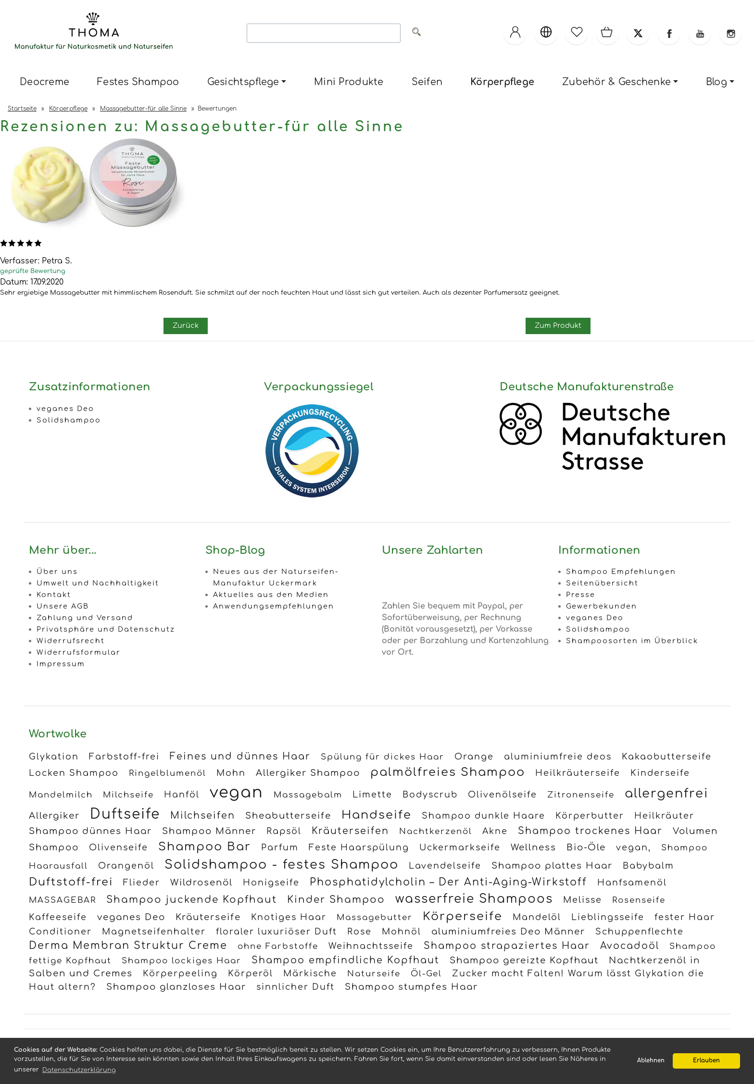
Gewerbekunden (601, 606)
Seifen (427, 82)
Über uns (57, 571)
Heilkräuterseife (577, 773)
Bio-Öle (586, 847)
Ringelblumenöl (167, 773)
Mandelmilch (61, 794)
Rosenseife (639, 900)
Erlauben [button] (706, 1061)
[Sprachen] (545, 33)
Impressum (61, 664)
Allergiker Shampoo (308, 773)
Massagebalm (308, 794)
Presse (580, 594)
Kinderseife (660, 773)
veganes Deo (65, 408)
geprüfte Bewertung (32, 271)
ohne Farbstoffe (278, 946)
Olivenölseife (502, 794)
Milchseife (128, 794)
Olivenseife (118, 847)
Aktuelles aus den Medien (271, 594)
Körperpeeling (180, 973)
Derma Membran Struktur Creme (128, 945)
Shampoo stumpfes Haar (411, 987)
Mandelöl (537, 917)
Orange (474, 756)
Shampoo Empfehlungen (621, 571)
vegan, (633, 847)
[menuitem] (44, 82)
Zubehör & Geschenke (616, 82)
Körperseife (463, 916)
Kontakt (54, 594)
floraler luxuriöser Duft (276, 931)
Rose (359, 931)
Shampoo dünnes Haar (90, 831)
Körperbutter (589, 816)
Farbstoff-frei (124, 756)
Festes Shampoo (138, 82)
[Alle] (416, 33)
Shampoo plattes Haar (552, 866)
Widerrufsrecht (71, 641)
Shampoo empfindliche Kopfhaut (345, 960)
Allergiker (54, 816)
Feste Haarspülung (359, 847)
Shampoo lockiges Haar (181, 960)
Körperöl (250, 973)
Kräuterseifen (350, 831)
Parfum (280, 847)
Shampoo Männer (209, 831)
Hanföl (182, 794)
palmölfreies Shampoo (447, 772)
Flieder (141, 882)
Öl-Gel (426, 973)
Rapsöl (284, 831)
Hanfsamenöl (632, 882)
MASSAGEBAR (62, 900)
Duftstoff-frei (71, 882)
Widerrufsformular (79, 652)
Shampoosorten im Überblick (632, 641)
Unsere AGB (63, 606)
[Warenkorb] (607, 33)
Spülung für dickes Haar (382, 756)
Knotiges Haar (289, 917)
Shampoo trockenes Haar (590, 831)
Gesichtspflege (243, 82)
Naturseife (374, 973)
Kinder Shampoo (336, 899)
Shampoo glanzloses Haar (176, 987)
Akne (495, 831)
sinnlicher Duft (295, 987)
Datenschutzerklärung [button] (79, 1070)
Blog (716, 82)
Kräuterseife (208, 917)
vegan (237, 792)
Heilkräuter (664, 816)
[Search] (324, 33)
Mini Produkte (348, 82)
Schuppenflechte (639, 931)
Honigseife (271, 882)
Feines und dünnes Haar (240, 756)
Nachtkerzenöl (435, 831)
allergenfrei (666, 793)
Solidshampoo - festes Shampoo (281, 865)
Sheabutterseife (288, 816)
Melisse (582, 900)
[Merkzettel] (576, 33)
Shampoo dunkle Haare (483, 816)
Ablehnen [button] (651, 1061)
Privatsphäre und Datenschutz (106, 629)
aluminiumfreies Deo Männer (508, 931)
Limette (372, 794)
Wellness (533, 847)
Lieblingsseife (607, 917)
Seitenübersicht (602, 583)
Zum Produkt (558, 325)
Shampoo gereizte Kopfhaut (524, 960)
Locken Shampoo (74, 773)
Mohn (231, 773)
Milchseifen (202, 815)
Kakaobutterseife (667, 756)
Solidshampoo (69, 420)
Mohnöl (401, 931)
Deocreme (44, 82)
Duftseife (125, 814)
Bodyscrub (430, 794)
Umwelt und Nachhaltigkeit (98, 583)
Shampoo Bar (204, 846)
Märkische (310, 973)
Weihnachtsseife (371, 946)
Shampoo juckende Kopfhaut (191, 899)
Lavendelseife (445, 866)
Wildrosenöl (201, 882)
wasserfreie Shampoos (474, 899)
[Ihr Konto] (515, 33)
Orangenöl (126, 866)
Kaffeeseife (58, 917)
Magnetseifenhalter (154, 931)
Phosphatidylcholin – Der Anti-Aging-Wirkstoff (448, 882)
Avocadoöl (629, 946)
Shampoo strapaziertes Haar (507, 946)
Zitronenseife (581, 794)
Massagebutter (375, 917)
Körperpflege (502, 82)
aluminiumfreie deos (558, 756)
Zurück (186, 325)
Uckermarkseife (460, 847)
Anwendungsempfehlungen (273, 606)
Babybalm (648, 866)
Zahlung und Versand (85, 618)
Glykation (54, 756)
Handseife (376, 815)
